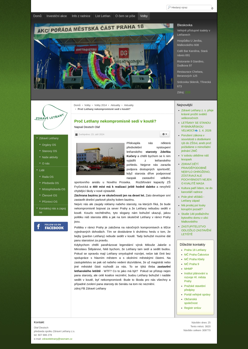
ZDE (188, 92)
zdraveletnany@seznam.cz (57, 338)
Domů (77, 105)
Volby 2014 (100, 105)
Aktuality (115, 105)
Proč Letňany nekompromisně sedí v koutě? (115, 121)
